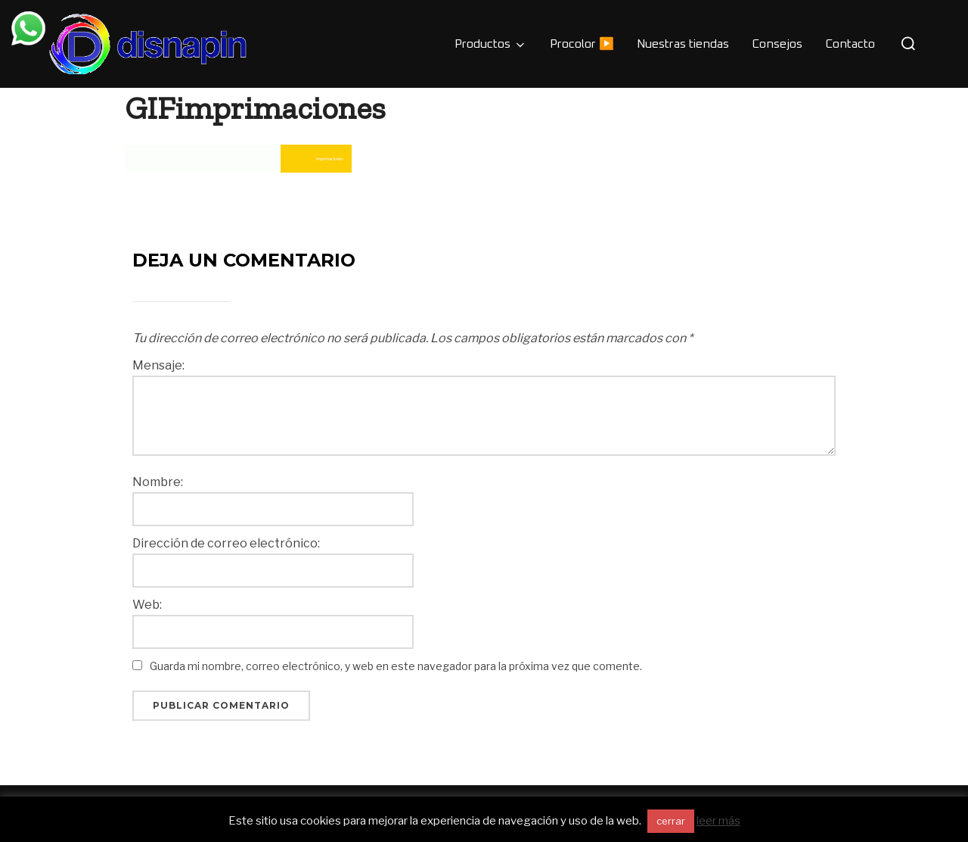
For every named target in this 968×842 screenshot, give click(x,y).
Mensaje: (158, 366)
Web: (147, 605)
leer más (718, 821)
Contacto (850, 44)
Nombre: (157, 482)
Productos (491, 44)
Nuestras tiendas (683, 44)
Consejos (777, 44)
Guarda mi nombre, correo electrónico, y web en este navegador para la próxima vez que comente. (396, 666)
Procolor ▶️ (582, 44)
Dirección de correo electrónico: (226, 544)
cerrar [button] (670, 821)
